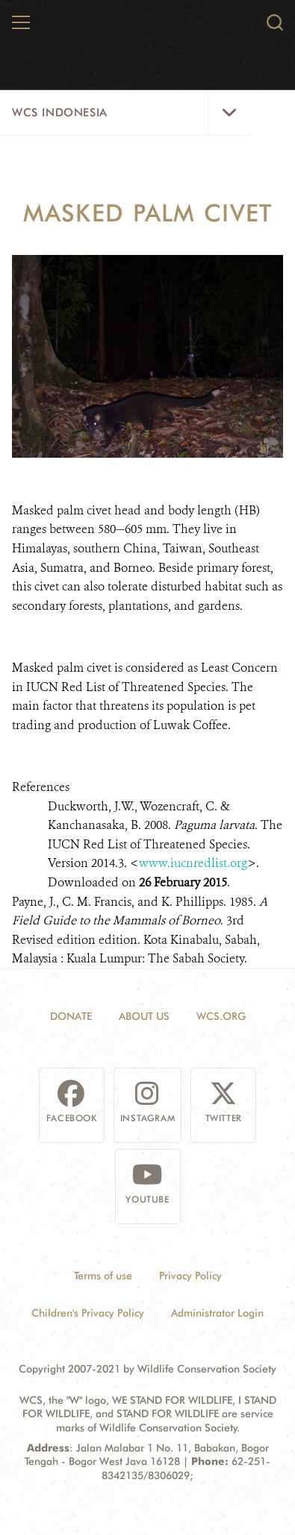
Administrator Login (217, 1313)
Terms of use (103, 1276)
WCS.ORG (221, 1016)
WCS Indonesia (60, 112)
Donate (71, 1016)
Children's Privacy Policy (87, 1313)
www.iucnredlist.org (193, 863)
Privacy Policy (190, 1276)
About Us (144, 1016)
